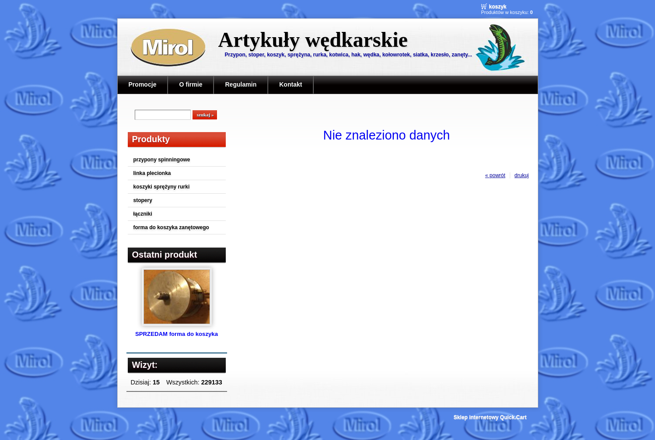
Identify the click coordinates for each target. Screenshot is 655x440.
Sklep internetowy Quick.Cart (490, 417)
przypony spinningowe (161, 160)
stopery (142, 200)
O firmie (190, 84)
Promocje (143, 84)
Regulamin (240, 84)
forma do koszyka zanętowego (171, 227)
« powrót (495, 175)
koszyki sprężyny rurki (161, 187)
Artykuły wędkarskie (313, 39)
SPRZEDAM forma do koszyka (176, 334)
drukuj (522, 175)
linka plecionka (152, 173)
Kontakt (290, 84)
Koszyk (498, 6)
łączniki (142, 214)
